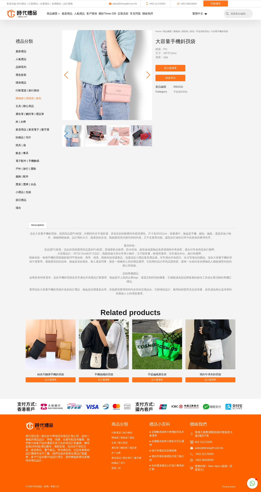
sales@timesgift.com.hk (123, 3)
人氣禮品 (79, 13)
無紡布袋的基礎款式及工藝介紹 (166, 458)
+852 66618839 (187, 3)
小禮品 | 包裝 (23, 192)
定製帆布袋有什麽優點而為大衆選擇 (166, 433)
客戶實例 (91, 13)
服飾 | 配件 (22, 176)
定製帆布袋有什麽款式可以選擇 (166, 443)
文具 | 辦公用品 (25, 106)
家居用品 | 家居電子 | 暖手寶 (32, 129)
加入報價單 (170, 68)
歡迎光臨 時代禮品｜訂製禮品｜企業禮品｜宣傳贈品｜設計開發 (40, 3)
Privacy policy (228, 486)
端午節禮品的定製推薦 (164, 450)
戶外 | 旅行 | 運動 (26, 168)
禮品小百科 (159, 424)
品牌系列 (21, 67)
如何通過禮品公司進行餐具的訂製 (166, 467)
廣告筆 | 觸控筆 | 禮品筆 (30, 114)
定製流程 (123, 13)
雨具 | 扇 (21, 145)
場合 (18, 207)
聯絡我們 (147, 13)
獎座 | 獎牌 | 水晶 (26, 184)
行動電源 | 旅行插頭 (27, 90)
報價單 (216, 3)
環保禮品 (21, 82)
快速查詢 (170, 77)
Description (37, 225)
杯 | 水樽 (21, 121)
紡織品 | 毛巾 (23, 137)
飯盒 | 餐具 (22, 153)
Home (158, 31)
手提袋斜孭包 (202, 31)
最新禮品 (67, 13)
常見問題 (135, 13)
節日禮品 (21, 200)
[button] (148, 75)
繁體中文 (199, 13)
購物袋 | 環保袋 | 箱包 (28, 98)
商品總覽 (53, 13)
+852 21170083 (155, 3)
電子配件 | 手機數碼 (27, 160)
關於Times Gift (107, 13)
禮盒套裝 (21, 74)
